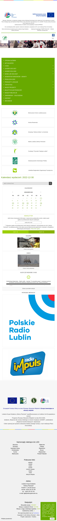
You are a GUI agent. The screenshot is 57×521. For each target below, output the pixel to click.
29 (18, 198)
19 (12, 205)
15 (27, 203)
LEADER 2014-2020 (10, 71)
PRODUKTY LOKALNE (11, 82)
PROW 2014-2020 (10, 79)
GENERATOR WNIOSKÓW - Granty (16, 76)
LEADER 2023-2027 (10, 68)
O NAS (7, 66)
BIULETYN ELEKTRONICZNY (13, 90)
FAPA (30, 472)
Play (28, 277)
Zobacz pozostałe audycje (28, 288)
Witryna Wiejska (30, 474)
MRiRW (30, 462)
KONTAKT (8, 98)
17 (36, 203)
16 (31, 203)
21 (22, 205)
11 (40, 200)
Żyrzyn (42, 450)
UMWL (30, 466)
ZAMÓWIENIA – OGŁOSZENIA (13, 95)
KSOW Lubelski (30, 469)
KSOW (30, 467)
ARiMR (30, 464)
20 (18, 205)
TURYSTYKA (8, 84)
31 (36, 208)
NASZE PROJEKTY (10, 87)
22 (27, 205)
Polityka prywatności (6, 518)
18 (41, 203)
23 (31, 205)
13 (18, 203)
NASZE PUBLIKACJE (11, 92)
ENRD (30, 471)
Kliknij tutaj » (51, 516)
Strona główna (10, 60)
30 (23, 198)
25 (40, 205)
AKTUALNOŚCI (9, 63)
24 (36, 205)
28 (13, 198)
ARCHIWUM (8, 101)
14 (23, 203)
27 (18, 208)
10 (36, 200)
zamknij (52, 518)
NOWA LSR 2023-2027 (11, 74)
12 (13, 203)
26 (12, 208)
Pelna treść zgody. (35, 228)
